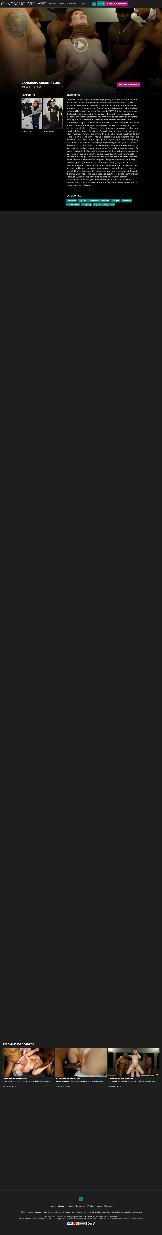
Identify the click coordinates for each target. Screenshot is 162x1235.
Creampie (126, 201)
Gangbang (86, 204)
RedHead (105, 201)
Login (101, 4)
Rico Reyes (49, 131)
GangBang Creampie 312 (15, 1079)
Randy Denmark (18, 1081)
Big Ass (97, 204)
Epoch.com (31, 1219)
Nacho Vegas (44, 1081)
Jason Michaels (99, 1081)
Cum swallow (73, 204)
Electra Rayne (153, 1081)
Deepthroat (93, 201)
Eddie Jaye (73, 1081)
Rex (146, 1081)
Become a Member (128, 84)
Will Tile (36, 1081)
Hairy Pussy (108, 204)
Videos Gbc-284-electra (121, 1079)
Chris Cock (7, 1081)
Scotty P (26, 131)
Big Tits (82, 201)
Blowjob (115, 201)
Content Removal (137, 1219)
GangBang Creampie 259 (68, 1079)
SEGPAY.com (100, 1219)
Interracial (71, 201)
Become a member (117, 4)
